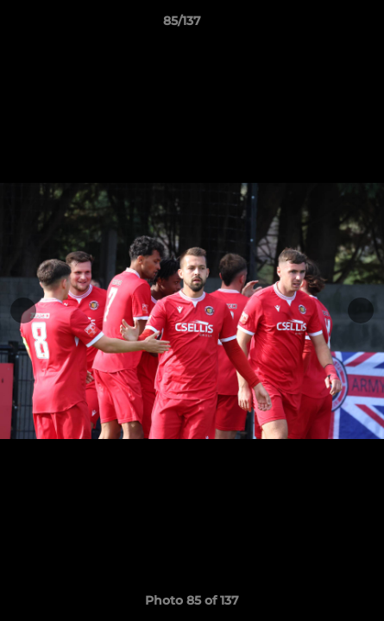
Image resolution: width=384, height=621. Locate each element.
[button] (322, 25)
